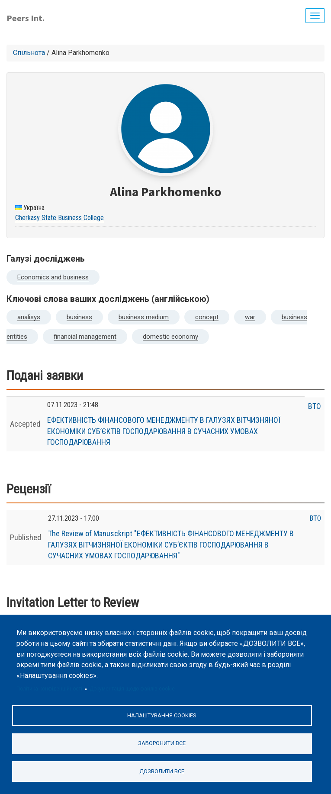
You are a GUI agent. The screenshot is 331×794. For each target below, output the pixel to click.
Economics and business (53, 277)
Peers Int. (25, 18)
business (79, 317)
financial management (85, 336)
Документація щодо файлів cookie (132, 689)
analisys (28, 317)
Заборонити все (162, 743)
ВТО (314, 406)
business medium (144, 317)
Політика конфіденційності (49, 689)
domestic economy (170, 336)
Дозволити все (161, 771)
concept (207, 317)
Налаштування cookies (161, 715)
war (250, 317)
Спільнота (29, 53)
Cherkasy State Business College (59, 218)
